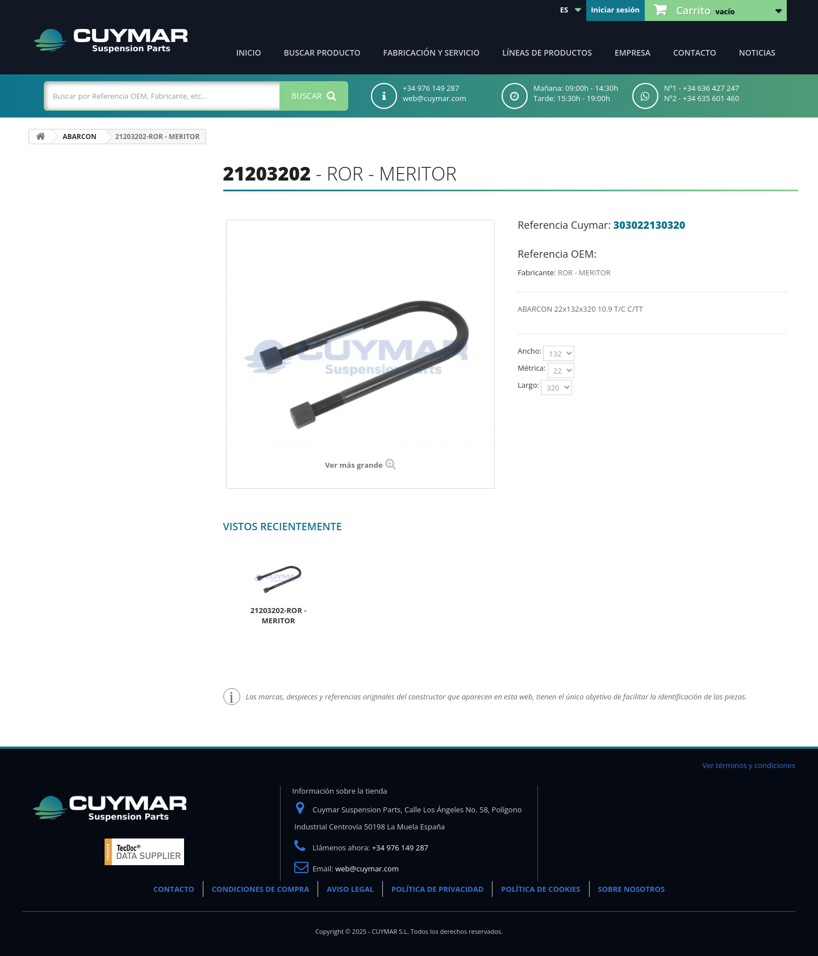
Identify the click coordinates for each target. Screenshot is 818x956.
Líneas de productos (547, 52)
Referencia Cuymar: (564, 225)
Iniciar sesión (615, 10)
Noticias (757, 52)
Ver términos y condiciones (748, 765)
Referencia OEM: (556, 254)
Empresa (632, 52)
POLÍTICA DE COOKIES (540, 889)
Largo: (529, 385)
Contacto (694, 52)
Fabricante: (536, 272)
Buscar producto (322, 52)
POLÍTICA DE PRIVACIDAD (437, 889)
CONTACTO (173, 889)
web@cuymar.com (367, 868)
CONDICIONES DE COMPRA (260, 889)
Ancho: (530, 351)
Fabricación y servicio (431, 52)
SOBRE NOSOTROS (631, 889)
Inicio (248, 52)
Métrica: (532, 368)
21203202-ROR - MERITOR (279, 615)
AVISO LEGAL (350, 889)
